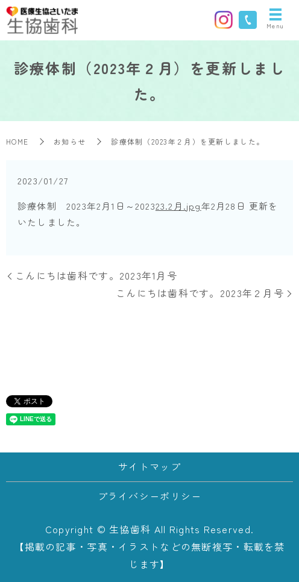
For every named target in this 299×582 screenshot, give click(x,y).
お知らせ (70, 141)
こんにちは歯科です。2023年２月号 (200, 293)
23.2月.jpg (178, 205)
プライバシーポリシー (150, 496)
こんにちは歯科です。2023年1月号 (96, 275)
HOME (17, 141)
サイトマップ (149, 466)
